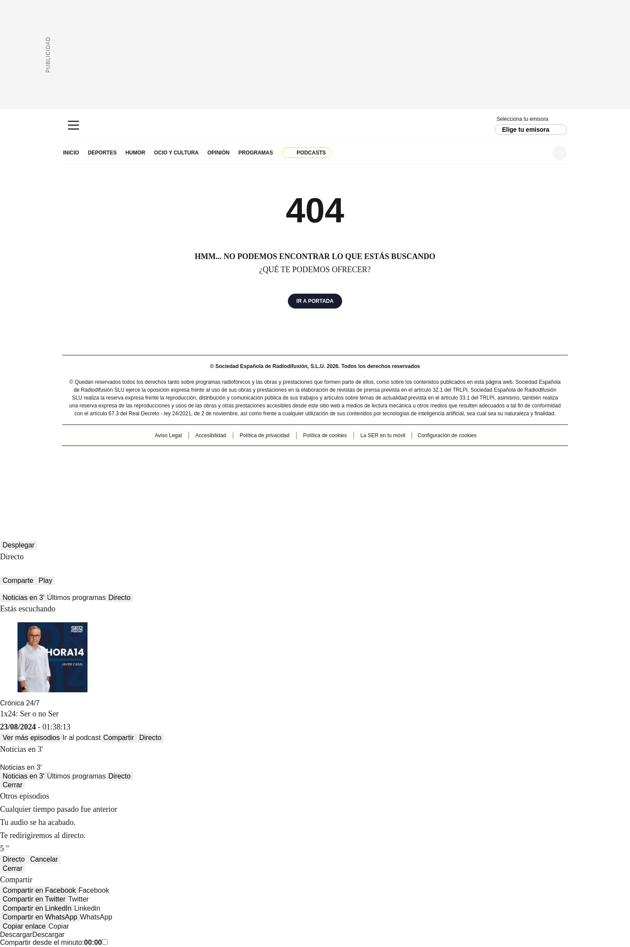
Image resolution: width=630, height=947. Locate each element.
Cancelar (44, 859)
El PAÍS (211, 457)
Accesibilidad (211, 435)
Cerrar (12, 785)
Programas (255, 153)
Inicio (71, 153)
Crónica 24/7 (20, 703)
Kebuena (469, 471)
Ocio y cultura (176, 153)
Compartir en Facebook (39, 890)
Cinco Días (332, 471)
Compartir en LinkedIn (37, 908)
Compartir (118, 737)
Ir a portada (315, 301)
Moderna (252, 483)
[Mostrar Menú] (73, 125)
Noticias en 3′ (24, 597)
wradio (298, 471)
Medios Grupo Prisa (137, 486)
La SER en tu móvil (383, 435)
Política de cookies (325, 435)
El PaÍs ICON (331, 483)
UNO (271, 471)
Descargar (16, 934)
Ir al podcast (82, 737)
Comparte (18, 580)
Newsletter (538, 153)
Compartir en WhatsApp (40, 917)
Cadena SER (315, 125)
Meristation (450, 483)
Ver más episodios (31, 737)
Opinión (218, 153)
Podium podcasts (293, 483)
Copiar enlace (24, 926)
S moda (368, 483)
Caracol (473, 457)
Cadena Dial (364, 471)
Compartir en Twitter (34, 899)
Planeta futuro (432, 471)
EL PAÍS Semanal (396, 471)
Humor (135, 153)
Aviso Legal (168, 435)
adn (441, 457)
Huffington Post (225, 471)
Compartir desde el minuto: (54, 942)
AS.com (412, 457)
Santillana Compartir (340, 457)
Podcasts (311, 153)
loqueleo (407, 483)
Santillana (291, 457)
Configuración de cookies (446, 435)
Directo (119, 597)
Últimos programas (76, 597)
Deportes (102, 153)
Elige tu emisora (525, 129)
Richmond (208, 483)
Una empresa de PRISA (137, 465)
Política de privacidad (265, 435)
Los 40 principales (250, 457)
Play (45, 580)
